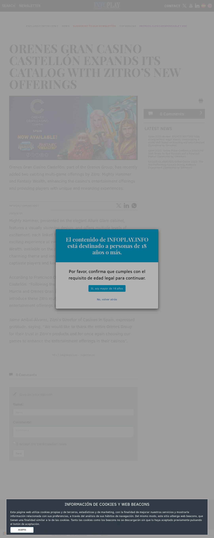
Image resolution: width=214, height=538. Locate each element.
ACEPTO (22, 529)
